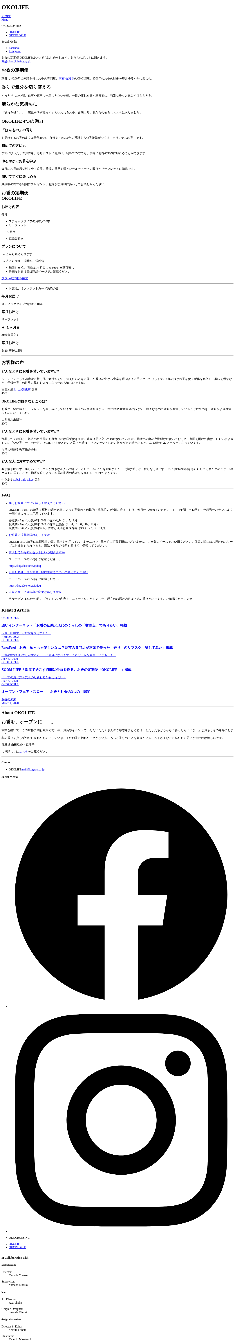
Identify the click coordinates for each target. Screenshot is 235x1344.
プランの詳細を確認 (14, 278)
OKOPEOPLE (17, 35)
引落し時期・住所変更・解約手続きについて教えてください (48, 572)
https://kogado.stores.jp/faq (25, 565)
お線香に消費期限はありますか (29, 534)
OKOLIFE (15, 32)
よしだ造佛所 (22, 389)
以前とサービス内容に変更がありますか (35, 592)
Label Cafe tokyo (23, 479)
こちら (23, 751)
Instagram (15, 51)
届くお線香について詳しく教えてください (37, 503)
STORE (6, 16)
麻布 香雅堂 (66, 78)
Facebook (14, 47)
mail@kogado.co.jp (32, 769)
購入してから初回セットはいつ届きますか (37, 552)
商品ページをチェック (16, 61)
